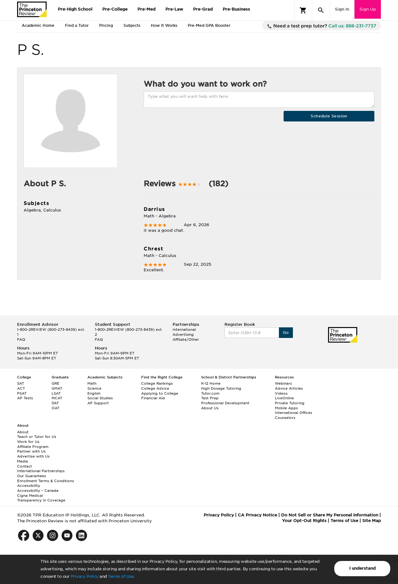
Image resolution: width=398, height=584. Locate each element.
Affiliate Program (33, 446)
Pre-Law (174, 9)
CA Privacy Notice (257, 515)
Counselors (285, 417)
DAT (55, 403)
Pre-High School (75, 9)
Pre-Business (236, 9)
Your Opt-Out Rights (304, 520)
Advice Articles (289, 388)
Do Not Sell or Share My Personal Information (329, 515)
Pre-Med (146, 9)
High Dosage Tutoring (221, 388)
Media (22, 461)
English (93, 393)
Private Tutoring (289, 403)
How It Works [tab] (164, 25)
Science (94, 388)
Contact (24, 466)
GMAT (57, 388)
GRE (55, 383)
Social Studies (100, 398)
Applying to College (159, 393)
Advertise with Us (33, 456)
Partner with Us (31, 451)
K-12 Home (210, 383)
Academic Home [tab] (38, 25)
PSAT (21, 393)
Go (286, 332)
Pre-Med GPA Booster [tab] (209, 25)
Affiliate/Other (186, 339)
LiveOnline (284, 398)
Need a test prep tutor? (321, 26)
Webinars (283, 383)
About (23, 432)
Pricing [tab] (106, 25)
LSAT (56, 393)
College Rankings (157, 383)
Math (91, 383)
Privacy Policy (85, 576)
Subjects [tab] (131, 25)
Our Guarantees (31, 476)
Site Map (371, 520)
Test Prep (210, 398)
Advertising (183, 334)
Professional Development (225, 403)
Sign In (342, 9)
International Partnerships (41, 471)
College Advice (155, 388)
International (184, 329)
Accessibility (28, 485)
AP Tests (25, 398)
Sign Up (367, 9)
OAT (55, 408)
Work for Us (28, 441)
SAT (20, 383)
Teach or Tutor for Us (36, 436)
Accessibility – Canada (37, 490)
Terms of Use (120, 576)
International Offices (293, 413)
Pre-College (114, 9)
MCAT (57, 398)
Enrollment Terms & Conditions (45, 481)
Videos (281, 393)
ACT (21, 388)
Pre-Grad (203, 9)
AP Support (98, 403)
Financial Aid (153, 398)
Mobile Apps (286, 408)
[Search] (321, 10)
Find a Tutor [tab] (77, 25)
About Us (210, 408)
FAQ (21, 339)
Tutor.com (210, 393)
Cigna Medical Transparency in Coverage (41, 498)
